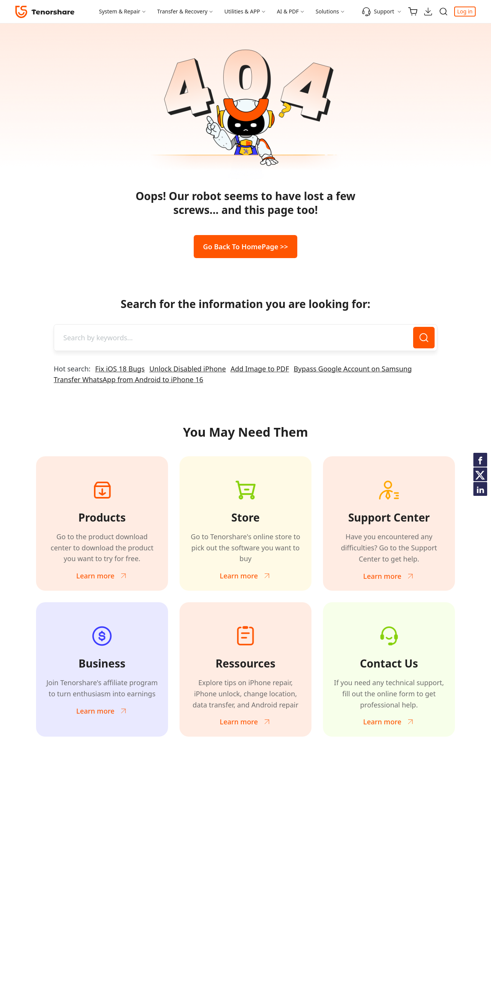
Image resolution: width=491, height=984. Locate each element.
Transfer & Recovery (182, 11)
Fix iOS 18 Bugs (120, 368)
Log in (465, 11)
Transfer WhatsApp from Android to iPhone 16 (128, 379)
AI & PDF (288, 11)
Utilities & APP (242, 11)
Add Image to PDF (260, 368)
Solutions (327, 11)
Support (378, 11)
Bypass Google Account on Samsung (353, 368)
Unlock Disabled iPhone (187, 368)
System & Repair (119, 11)
